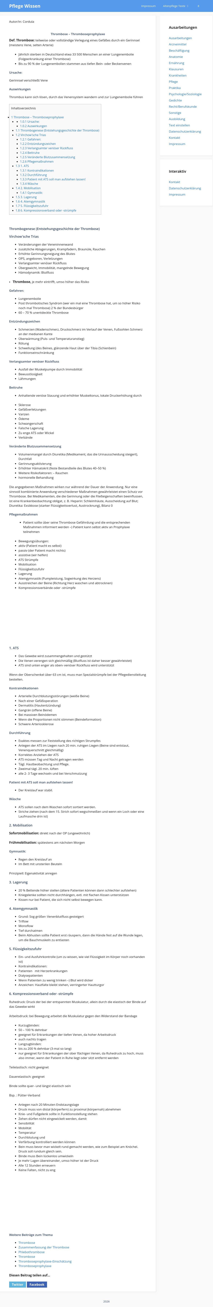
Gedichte (175, 100)
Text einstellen (179, 125)
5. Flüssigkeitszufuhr (32, 206)
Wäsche (29, 184)
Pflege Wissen (24, 6)
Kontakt (174, 138)
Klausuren (176, 69)
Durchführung (33, 175)
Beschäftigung (179, 50)
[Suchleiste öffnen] (198, 6)
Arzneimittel (177, 44)
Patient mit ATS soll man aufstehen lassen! (52, 179)
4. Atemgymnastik (30, 201)
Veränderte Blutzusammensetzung (47, 157)
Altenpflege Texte (178, 6)
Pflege (173, 81)
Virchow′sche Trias (31, 135)
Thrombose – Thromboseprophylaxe (37, 117)
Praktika (175, 88)
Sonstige (175, 113)
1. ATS (22, 166)
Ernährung (176, 63)
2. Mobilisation (28, 188)
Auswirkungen (33, 126)
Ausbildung (177, 119)
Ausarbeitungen (180, 38)
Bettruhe (30, 153)
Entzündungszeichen (38, 144)
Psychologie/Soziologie (185, 94)
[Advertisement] (78, 620)
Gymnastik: (31, 193)
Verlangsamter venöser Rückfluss (46, 148)
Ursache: (29, 122)
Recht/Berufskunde (183, 106)
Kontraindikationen (37, 170)
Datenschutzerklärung (185, 131)
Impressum (148, 6)
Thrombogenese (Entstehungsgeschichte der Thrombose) (57, 130)
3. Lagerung (26, 197)
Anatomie (176, 57)
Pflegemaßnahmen (36, 162)
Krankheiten (177, 75)
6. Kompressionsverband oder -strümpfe (46, 210)
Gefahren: (30, 139)
